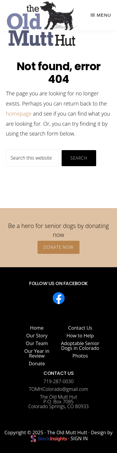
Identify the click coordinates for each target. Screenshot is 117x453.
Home (36, 328)
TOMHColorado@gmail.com (58, 389)
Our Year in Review (36, 353)
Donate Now (58, 247)
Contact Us (80, 328)
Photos (80, 356)
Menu (104, 15)
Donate (37, 363)
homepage (19, 113)
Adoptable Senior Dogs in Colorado (80, 345)
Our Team (37, 343)
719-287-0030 (58, 381)
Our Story (37, 335)
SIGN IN (79, 438)
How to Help (80, 335)
